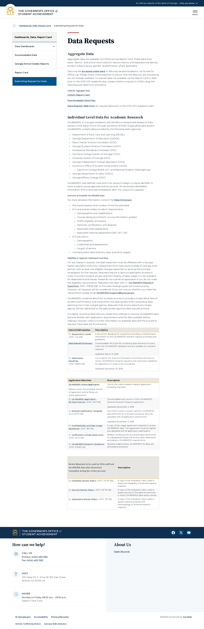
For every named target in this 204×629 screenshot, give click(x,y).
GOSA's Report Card (79, 95)
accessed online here (93, 71)
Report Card (21, 72)
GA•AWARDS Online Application (84, 384)
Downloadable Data (26, 55)
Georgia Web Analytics (55, 624)
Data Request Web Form (81, 106)
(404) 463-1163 (35, 560)
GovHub (187, 617)
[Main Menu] (195, 12)
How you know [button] (187, 3)
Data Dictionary (123, 200)
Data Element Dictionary (81, 343)
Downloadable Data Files (81, 100)
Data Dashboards (24, 46)
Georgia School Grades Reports (32, 64)
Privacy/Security (60, 617)
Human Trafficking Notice (28, 624)
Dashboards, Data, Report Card (35, 25)
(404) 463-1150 (40, 557)
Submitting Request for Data (31, 81)
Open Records (122, 552)
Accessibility (41, 617)
